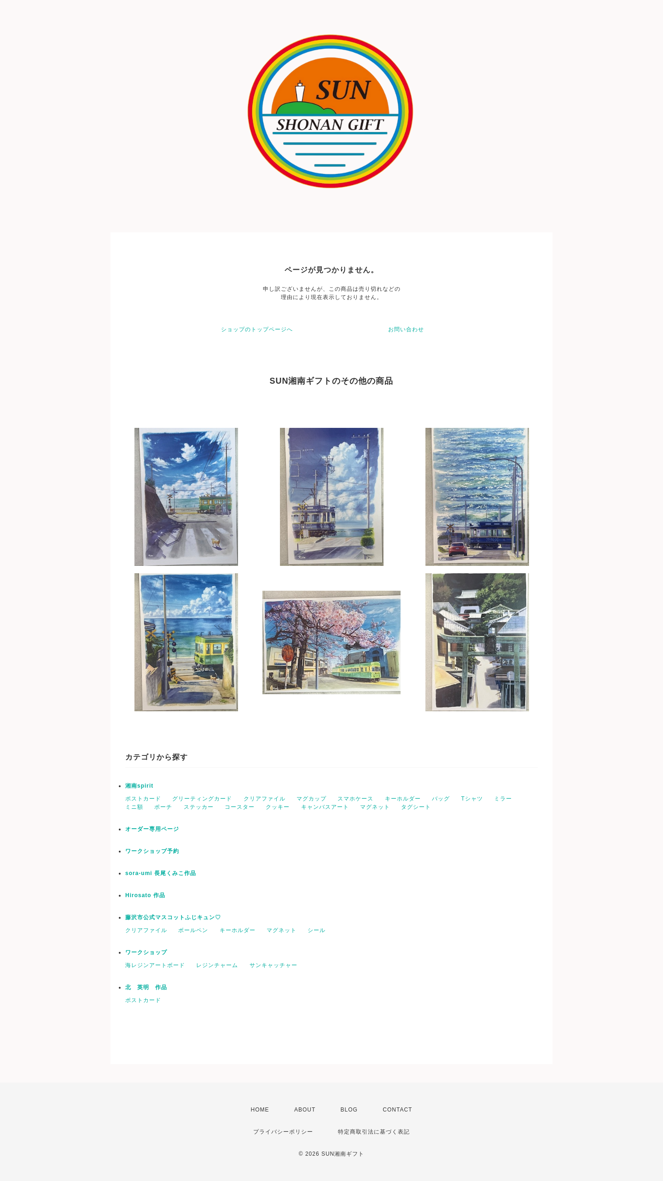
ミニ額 (134, 807)
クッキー (278, 807)
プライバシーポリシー (283, 1132)
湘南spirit (139, 786)
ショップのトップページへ (257, 329)
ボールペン (193, 930)
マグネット (375, 807)
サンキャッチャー (273, 965)
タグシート (416, 807)
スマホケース (355, 798)
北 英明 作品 (146, 987)
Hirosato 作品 (145, 895)
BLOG (349, 1109)
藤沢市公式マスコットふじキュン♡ (173, 917)
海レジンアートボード (155, 965)
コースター (240, 807)
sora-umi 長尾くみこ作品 (160, 873)
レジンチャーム (217, 965)
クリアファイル (264, 798)
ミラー (503, 798)
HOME (260, 1109)
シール (317, 930)
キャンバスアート (325, 807)
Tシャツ (472, 798)
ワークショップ (146, 952)
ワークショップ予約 (152, 851)
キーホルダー (403, 798)
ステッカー (199, 807)
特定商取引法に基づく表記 (374, 1132)
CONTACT (397, 1109)
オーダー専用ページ (152, 829)
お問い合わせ (406, 329)
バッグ (441, 798)
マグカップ (311, 798)
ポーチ (163, 807)
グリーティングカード (202, 798)
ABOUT (304, 1109)
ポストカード (143, 798)
